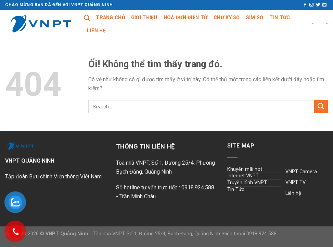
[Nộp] (321, 106)
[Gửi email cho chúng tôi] (324, 5)
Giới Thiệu (144, 18)
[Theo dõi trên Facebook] (305, 5)
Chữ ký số (227, 18)
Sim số (255, 18)
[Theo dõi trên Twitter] (318, 5)
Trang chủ (110, 18)
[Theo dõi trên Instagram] (311, 5)
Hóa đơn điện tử (185, 18)
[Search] (87, 18)
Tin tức (279, 18)
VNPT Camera (301, 172)
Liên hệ (96, 31)
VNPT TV (295, 182)
